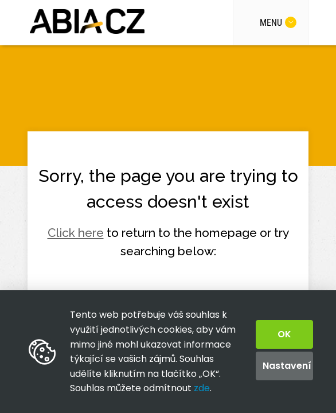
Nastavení (287, 365)
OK (284, 334)
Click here (76, 232)
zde (202, 388)
